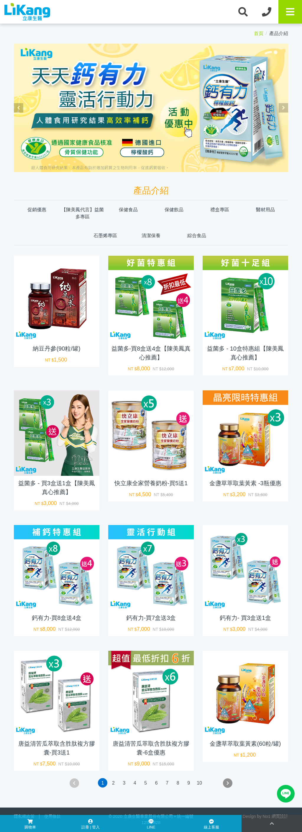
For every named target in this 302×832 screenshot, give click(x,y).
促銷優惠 (36, 209)
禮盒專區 (219, 209)
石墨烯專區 (105, 235)
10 (199, 782)
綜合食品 (196, 235)
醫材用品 (265, 209)
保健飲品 (174, 209)
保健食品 (128, 209)
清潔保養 (151, 235)
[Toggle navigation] (290, 12)
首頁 (258, 33)
